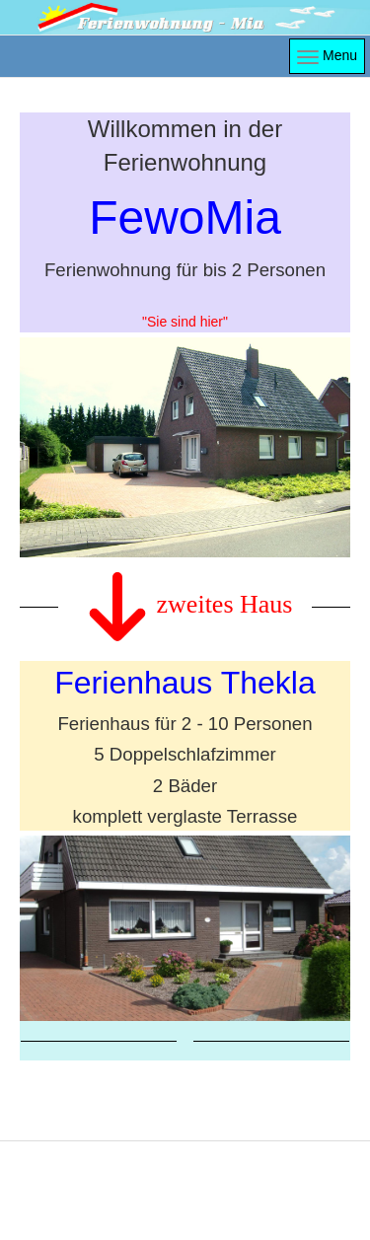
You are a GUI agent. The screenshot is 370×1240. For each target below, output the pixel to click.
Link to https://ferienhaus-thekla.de (185, 841)
